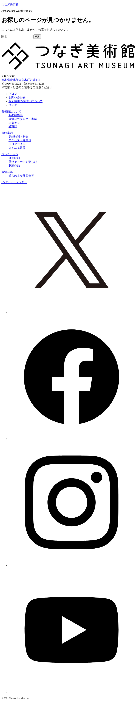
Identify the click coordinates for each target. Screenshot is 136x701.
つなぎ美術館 (9, 4)
